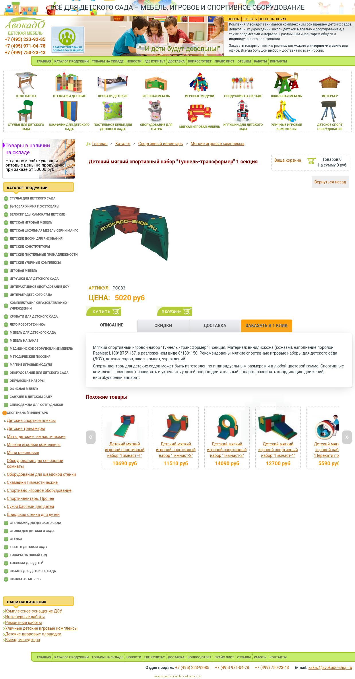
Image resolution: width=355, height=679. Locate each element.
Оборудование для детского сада (39, 373)
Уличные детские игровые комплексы (41, 628)
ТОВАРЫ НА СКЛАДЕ (107, 61)
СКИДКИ (163, 325)
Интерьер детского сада (31, 295)
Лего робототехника (27, 324)
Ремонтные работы (23, 622)
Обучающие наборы (27, 381)
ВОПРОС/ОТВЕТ (200, 61)
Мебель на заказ (24, 341)
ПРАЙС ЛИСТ (224, 61)
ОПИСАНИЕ (111, 325)
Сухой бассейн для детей (30, 506)
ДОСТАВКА (176, 61)
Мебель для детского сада (33, 332)
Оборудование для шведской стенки (41, 474)
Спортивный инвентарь (27, 413)
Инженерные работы (25, 617)
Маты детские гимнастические (36, 436)
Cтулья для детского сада (32, 198)
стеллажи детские (69, 96)
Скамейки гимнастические (32, 482)
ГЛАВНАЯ (44, 61)
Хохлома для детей (26, 563)
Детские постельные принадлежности (43, 255)
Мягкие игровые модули (31, 365)
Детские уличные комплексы (35, 263)
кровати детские (112, 96)
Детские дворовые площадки (33, 634)
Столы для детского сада (32, 531)
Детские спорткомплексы (31, 420)
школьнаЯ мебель (286, 96)
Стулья (16, 539)
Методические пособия (30, 357)
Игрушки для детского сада (34, 279)
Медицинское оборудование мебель (41, 349)
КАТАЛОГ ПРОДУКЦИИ (71, 61)
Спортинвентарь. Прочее (30, 498)
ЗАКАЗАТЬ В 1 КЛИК (267, 325)
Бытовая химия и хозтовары (34, 206)
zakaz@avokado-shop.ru (330, 667)
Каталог (123, 143)
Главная (99, 143)
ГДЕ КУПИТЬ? (155, 61)
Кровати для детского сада (34, 316)
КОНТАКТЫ (278, 61)
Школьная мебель (25, 579)
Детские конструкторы (30, 246)
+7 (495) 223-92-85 (25, 39)
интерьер (330, 96)
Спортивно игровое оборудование (39, 490)
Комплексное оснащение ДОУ (33, 611)
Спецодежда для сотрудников (36, 405)
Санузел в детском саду (31, 397)
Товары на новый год (28, 555)
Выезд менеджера (22, 639)
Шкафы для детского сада (33, 571)
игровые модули (199, 96)
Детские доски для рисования (36, 238)
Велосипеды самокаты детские (37, 214)
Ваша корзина (287, 160)
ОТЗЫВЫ (244, 61)
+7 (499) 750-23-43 (25, 52)
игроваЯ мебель (156, 96)
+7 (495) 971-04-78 (25, 46)
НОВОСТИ (134, 61)
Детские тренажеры (26, 428)
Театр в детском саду (28, 547)
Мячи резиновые (23, 452)
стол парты (26, 96)
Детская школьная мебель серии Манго (44, 230)
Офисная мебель (24, 389)
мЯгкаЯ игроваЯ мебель (199, 127)
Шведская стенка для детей (33, 514)
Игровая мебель (23, 271)
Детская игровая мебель (31, 222)
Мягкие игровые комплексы (34, 444)
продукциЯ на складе (243, 96)
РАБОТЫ (260, 61)
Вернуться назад (330, 182)
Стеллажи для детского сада (35, 523)
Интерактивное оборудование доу (39, 287)
